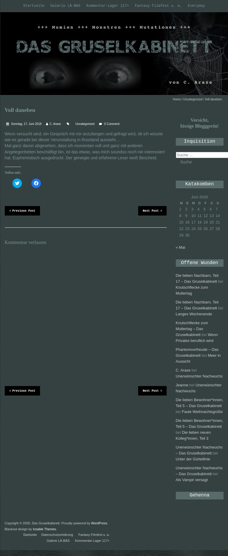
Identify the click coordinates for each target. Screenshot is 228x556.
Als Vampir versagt (192, 480)
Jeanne (182, 385)
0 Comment (111, 124)
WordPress (99, 523)
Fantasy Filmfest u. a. (158, 6)
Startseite (33, 6)
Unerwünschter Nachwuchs (199, 376)
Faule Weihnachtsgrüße (202, 411)
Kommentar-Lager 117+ (107, 6)
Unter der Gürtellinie (193, 459)
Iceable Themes (44, 529)
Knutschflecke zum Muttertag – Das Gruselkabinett (192, 329)
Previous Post (22, 210)
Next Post (152, 210)
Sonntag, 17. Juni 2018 (26, 124)
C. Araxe (55, 124)
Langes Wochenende (194, 314)
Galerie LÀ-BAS (65, 6)
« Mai (180, 247)
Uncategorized (192, 99)
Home (177, 99)
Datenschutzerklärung (57, 534)
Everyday (196, 6)
